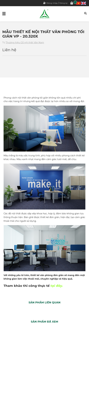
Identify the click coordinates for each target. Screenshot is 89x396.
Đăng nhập (52, 3)
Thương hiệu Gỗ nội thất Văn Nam (25, 42)
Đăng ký (64, 3)
